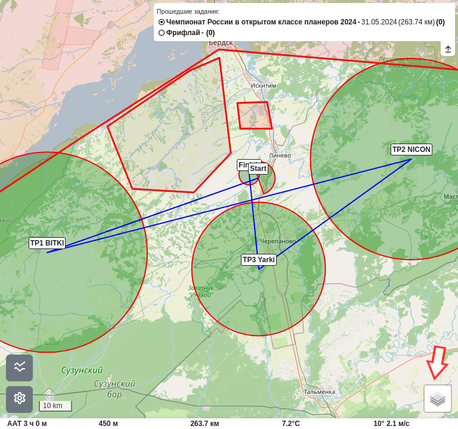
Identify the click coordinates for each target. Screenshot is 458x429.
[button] (258, 178)
